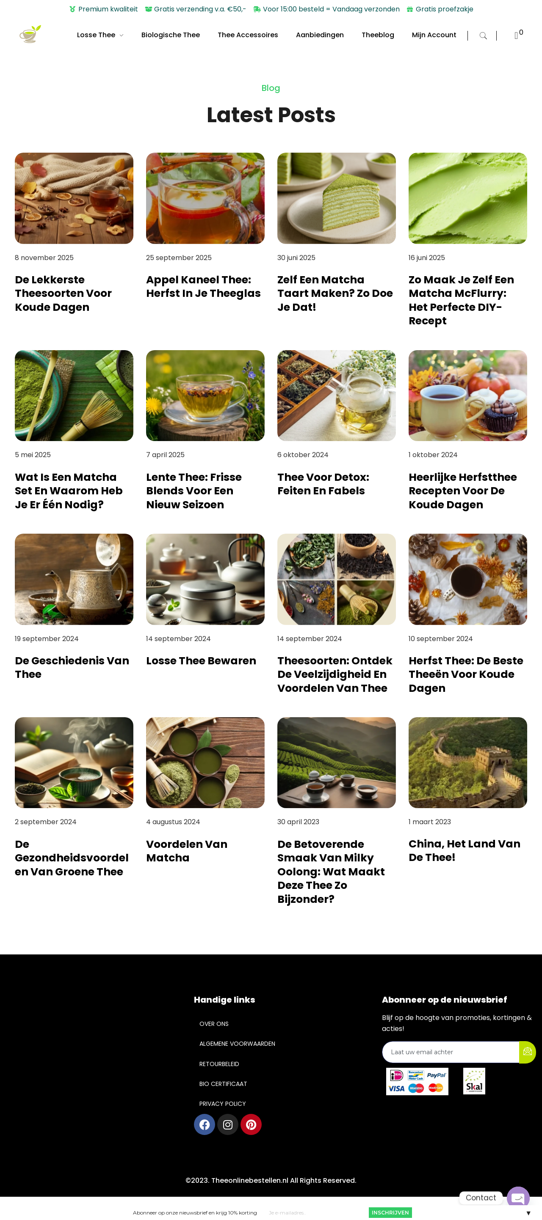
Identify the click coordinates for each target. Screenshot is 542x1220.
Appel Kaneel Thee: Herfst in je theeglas (203, 286)
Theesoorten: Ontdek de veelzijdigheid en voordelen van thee (335, 674)
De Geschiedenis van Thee (72, 667)
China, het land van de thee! (464, 850)
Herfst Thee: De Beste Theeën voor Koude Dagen (466, 674)
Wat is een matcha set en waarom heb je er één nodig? (69, 491)
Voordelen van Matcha (186, 851)
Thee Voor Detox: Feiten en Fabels (323, 484)
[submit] (527, 1052)
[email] (451, 1052)
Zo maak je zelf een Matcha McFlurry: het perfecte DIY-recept (461, 300)
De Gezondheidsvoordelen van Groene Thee (72, 858)
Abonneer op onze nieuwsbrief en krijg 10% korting (195, 1212)
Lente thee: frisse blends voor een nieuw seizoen (194, 491)
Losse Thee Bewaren (201, 660)
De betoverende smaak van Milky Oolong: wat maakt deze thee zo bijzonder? (331, 872)
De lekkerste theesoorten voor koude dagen (63, 293)
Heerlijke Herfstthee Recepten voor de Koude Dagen (463, 491)
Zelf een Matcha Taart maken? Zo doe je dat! (335, 293)
